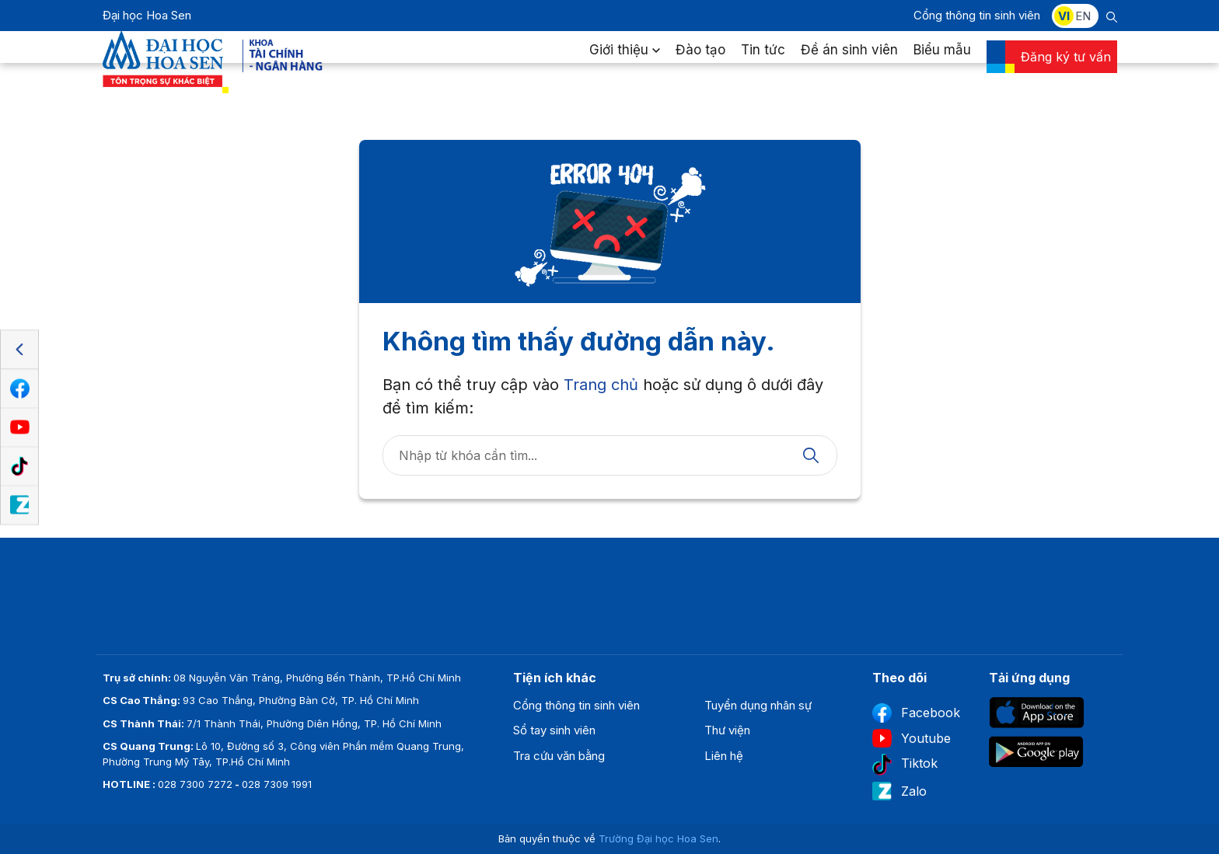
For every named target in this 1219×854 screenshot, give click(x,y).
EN (1083, 16)
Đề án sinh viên (849, 65)
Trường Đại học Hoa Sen (658, 838)
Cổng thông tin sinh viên (976, 15)
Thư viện (727, 730)
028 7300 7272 (195, 784)
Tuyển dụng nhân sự (758, 705)
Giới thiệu (624, 65)
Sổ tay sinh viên (554, 730)
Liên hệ (723, 755)
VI (1064, 16)
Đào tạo (700, 65)
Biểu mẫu (942, 65)
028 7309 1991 (277, 784)
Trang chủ (601, 384)
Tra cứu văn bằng (559, 755)
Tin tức (763, 65)
